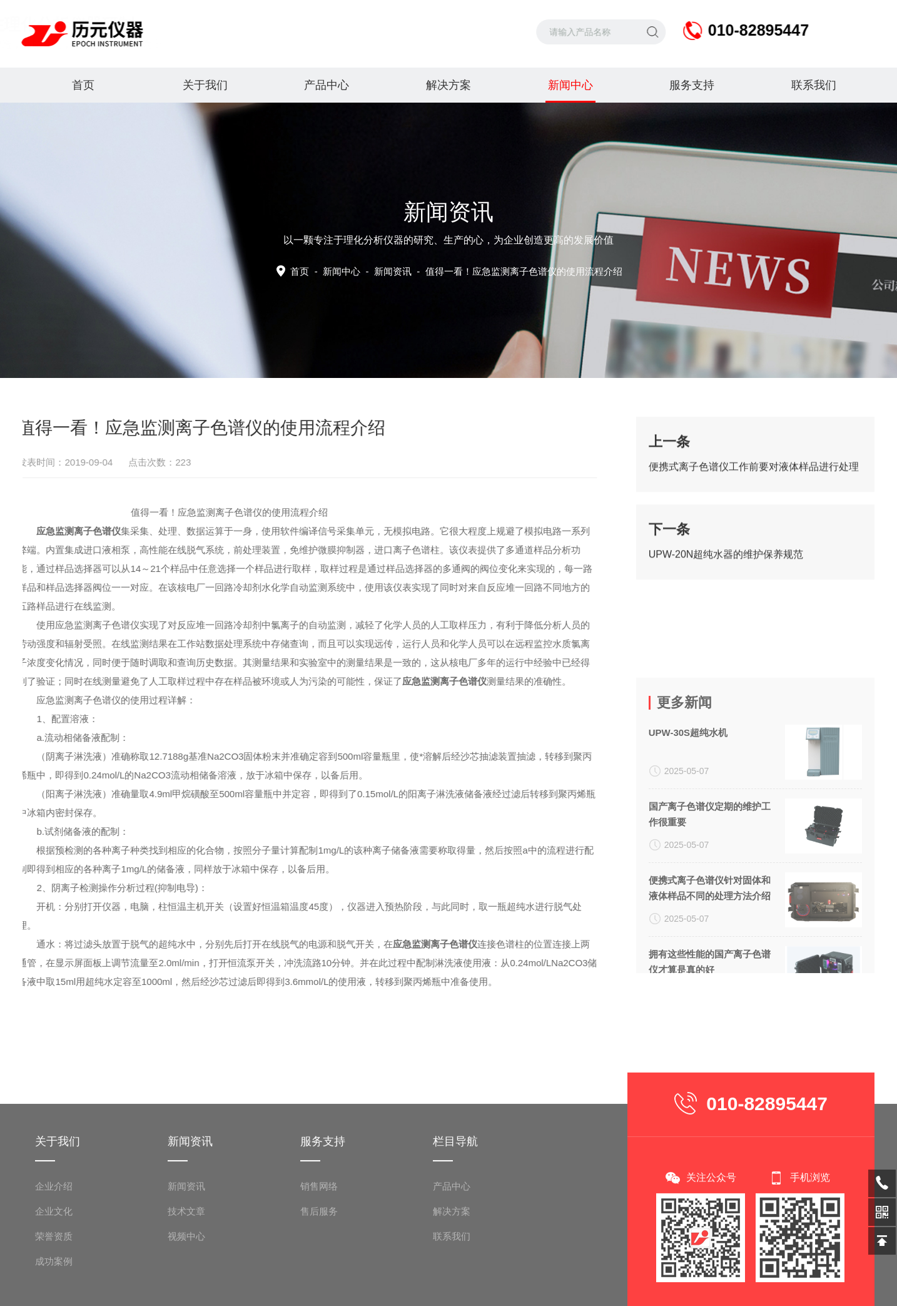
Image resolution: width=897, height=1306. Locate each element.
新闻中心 (570, 91)
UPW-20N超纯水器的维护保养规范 (726, 563)
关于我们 (205, 85)
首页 (83, 85)
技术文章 (186, 1293)
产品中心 (326, 85)
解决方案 (448, 85)
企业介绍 (54, 1268)
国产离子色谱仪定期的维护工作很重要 (710, 919)
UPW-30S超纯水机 (688, 837)
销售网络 (319, 1268)
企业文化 (54, 1293)
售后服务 (319, 1293)
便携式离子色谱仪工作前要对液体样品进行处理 (754, 476)
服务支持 (691, 85)
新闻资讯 (186, 1268)
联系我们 (813, 85)
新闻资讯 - (498, 271)
